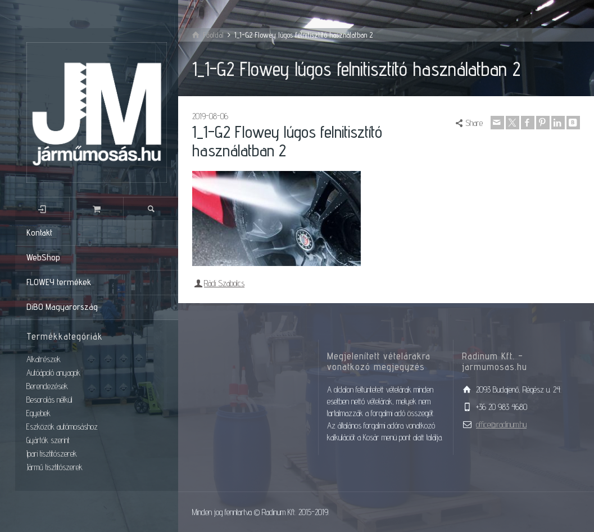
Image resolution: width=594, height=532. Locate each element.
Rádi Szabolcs (224, 283)
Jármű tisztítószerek (54, 467)
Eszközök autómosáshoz (62, 426)
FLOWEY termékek (58, 282)
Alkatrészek (43, 359)
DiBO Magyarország (62, 306)
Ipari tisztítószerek (51, 453)
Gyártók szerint (48, 440)
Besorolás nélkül (49, 399)
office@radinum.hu (501, 424)
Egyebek (38, 413)
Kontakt (39, 232)
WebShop (43, 257)
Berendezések (47, 386)
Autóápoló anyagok (53, 372)
